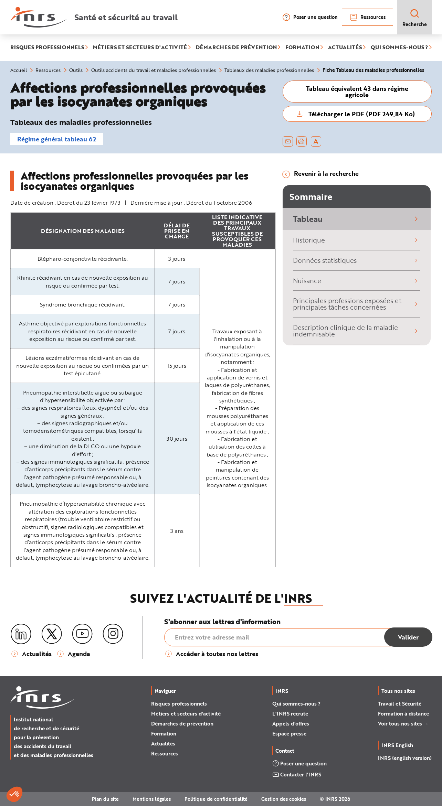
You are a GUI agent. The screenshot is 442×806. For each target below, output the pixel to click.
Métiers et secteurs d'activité (186, 713)
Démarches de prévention (182, 723)
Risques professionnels (179, 703)
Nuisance (356, 280)
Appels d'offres (290, 723)
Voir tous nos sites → (403, 723)
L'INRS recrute (290, 713)
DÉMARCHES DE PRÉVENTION (236, 48)
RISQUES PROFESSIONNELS (47, 48)
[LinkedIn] (21, 634)
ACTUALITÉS (345, 48)
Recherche (414, 18)
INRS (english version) (405, 758)
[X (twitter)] (51, 634)
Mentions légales (152, 799)
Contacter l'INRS (296, 774)
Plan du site (105, 799)
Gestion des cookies (283, 799)
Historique (356, 240)
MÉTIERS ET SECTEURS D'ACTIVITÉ (140, 48)
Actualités (163, 743)
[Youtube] (82, 634)
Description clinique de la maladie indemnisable (356, 330)
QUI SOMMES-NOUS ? (399, 48)
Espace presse (289, 733)
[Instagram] (113, 634)
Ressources (367, 17)
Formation (163, 733)
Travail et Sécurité (399, 703)
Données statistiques (356, 260)
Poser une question (310, 17)
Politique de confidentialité (216, 799)
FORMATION (302, 48)
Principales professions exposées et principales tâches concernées (356, 304)
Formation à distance (403, 713)
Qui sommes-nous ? (296, 703)
